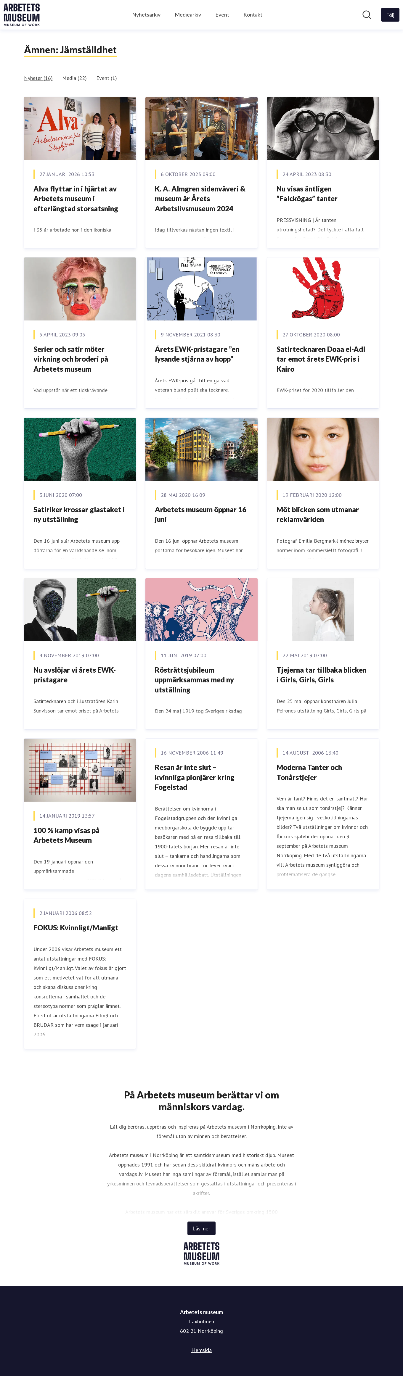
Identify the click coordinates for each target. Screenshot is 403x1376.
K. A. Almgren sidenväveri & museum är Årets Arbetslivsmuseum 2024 (200, 198)
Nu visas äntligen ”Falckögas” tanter (307, 193)
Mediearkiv (188, 14)
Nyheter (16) (38, 78)
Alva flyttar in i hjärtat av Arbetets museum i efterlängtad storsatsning (75, 198)
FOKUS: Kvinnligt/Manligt (75, 927)
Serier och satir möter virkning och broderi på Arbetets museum (70, 359)
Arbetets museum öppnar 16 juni (200, 514)
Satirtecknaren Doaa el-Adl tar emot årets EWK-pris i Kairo (321, 359)
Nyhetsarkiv (146, 14)
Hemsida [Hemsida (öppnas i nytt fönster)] (201, 1350)
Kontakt (252, 14)
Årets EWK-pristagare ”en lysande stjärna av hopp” (197, 354)
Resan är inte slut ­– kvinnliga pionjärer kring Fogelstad (195, 777)
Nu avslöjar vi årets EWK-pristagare (74, 675)
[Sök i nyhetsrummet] (367, 15)
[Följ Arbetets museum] (390, 15)
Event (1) (106, 78)
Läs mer (201, 1228)
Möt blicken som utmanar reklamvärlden (318, 514)
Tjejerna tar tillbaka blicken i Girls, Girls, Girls (322, 675)
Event (222, 14)
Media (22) (74, 78)
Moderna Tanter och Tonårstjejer (309, 772)
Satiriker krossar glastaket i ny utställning (79, 514)
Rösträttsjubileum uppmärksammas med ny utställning (194, 680)
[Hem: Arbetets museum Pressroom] (22, 15)
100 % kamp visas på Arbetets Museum (66, 835)
